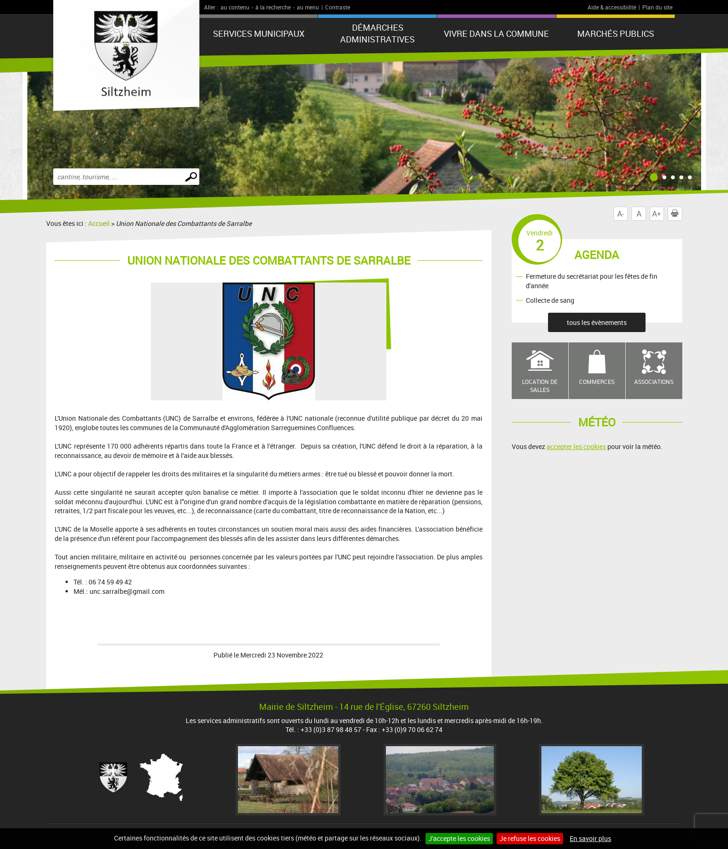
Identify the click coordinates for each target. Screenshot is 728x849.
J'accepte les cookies (459, 838)
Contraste (337, 7)
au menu (308, 7)
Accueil (99, 223)
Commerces (596, 381)
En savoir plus (590, 838)
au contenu (235, 7)
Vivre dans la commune (496, 33)
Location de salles (539, 385)
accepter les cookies (576, 446)
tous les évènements (597, 322)
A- (620, 213)
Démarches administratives (377, 33)
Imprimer (676, 213)
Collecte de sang (550, 300)
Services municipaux (258, 33)
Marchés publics (615, 33)
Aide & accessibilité (612, 7)
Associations (653, 381)
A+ (656, 213)
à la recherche (273, 7)
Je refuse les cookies (529, 838)
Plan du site (657, 7)
